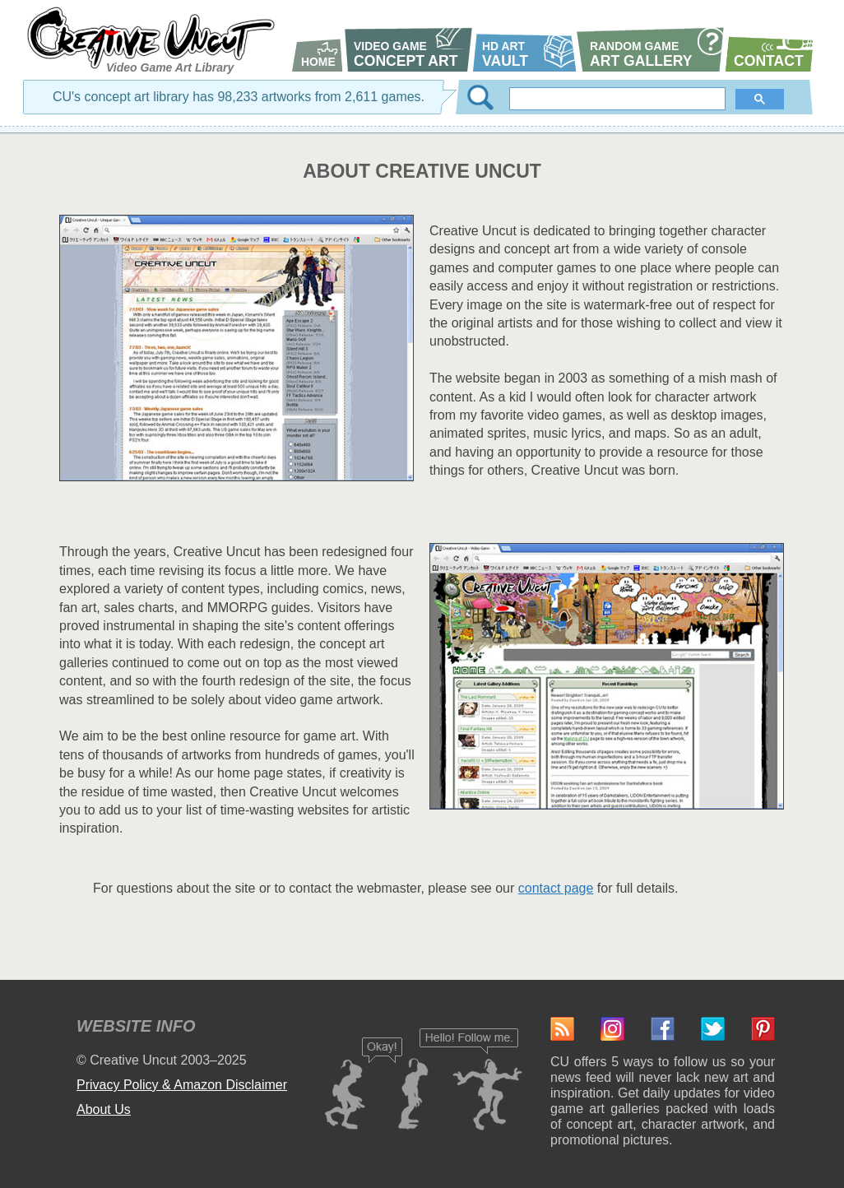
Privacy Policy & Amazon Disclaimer (182, 1085)
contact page (556, 888)
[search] (619, 98)
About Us (104, 1109)
